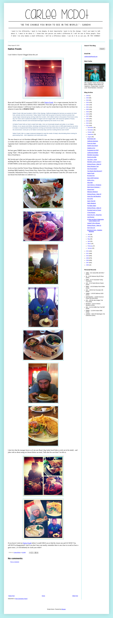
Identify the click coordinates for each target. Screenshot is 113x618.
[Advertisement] (43, 579)
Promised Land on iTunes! (94, 210)
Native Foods (49, 102)
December (90, 127)
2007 (87, 262)
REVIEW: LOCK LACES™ (94, 162)
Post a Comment (14, 562)
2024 (87, 100)
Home (43, 596)
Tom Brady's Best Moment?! (94, 171)
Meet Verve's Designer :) (93, 187)
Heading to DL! (91, 148)
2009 (87, 258)
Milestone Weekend (92, 191)
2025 (87, 98)
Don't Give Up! (91, 227)
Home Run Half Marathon (94, 196)
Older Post (75, 596)
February (90, 246)
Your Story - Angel (92, 159)
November (90, 130)
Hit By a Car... (91, 180)
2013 (87, 125)
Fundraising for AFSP (93, 150)
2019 (87, 111)
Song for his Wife (91, 157)
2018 (87, 114)
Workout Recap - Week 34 (94, 164)
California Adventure (92, 141)
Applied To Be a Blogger (93, 223)
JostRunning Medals (92, 152)
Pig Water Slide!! (91, 205)
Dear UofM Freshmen (93, 178)
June (89, 236)
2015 (87, 121)
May (89, 239)
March (89, 243)
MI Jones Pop (91, 175)
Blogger (64, 609)
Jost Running (90, 217)
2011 (87, 253)
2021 (87, 107)
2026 (87, 95)
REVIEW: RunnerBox (93, 155)
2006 (87, 265)
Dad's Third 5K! (91, 201)
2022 (87, 104)
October (90, 132)
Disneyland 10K (91, 138)
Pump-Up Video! (91, 143)
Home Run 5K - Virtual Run (94, 215)
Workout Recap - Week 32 (94, 208)
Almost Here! (90, 189)
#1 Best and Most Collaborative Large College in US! (95, 220)
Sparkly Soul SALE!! (92, 145)
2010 (87, 255)
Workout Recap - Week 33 (94, 194)
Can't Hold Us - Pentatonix (94, 185)
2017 (87, 116)
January (90, 248)
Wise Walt (90, 182)
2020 (87, 109)
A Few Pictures (91, 212)
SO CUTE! (90, 198)
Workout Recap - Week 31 (94, 225)
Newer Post (11, 596)
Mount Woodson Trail (92, 166)
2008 (87, 260)
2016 (87, 118)
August (90, 136)
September (91, 134)
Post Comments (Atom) (21, 598)
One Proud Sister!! (92, 168)
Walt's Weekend (91, 203)
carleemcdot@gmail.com (90, 56)
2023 (87, 102)
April (89, 241)
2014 (87, 123)
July (89, 234)
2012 (87, 251)
